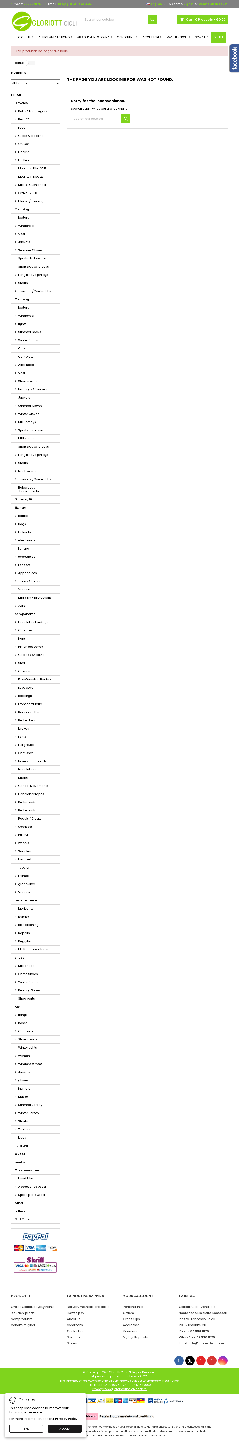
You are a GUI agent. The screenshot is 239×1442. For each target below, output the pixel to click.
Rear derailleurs (30, 712)
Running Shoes (29, 990)
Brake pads (27, 802)
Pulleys (23, 835)
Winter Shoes (28, 982)
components (25, 614)
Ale (17, 1006)
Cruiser (23, 144)
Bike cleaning (28, 925)
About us (73, 1319)
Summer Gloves (30, 250)
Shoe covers (27, 381)
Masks (23, 1096)
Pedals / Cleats (29, 818)
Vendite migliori (23, 1325)
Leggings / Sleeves (32, 389)
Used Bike (25, 1178)
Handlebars (27, 769)
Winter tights (27, 1047)
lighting (23, 548)
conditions (75, 1325)
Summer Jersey (30, 1105)
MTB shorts (26, 438)
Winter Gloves (28, 414)
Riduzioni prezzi (23, 1313)
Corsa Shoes (28, 974)
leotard (23, 217)
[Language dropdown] (156, 4)
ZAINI (22, 606)
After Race (26, 365)
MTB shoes (26, 966)
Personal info (133, 1307)
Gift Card (22, 1219)
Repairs (24, 933)
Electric (23, 152)
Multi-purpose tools (33, 949)
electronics (26, 540)
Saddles (24, 851)
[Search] (119, 19)
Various (24, 589)
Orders (128, 1313)
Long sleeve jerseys (33, 275)
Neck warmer (28, 471)
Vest (21, 234)
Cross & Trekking (31, 135)
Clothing (22, 209)
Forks (22, 736)
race (21, 127)
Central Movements (33, 786)
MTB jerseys (27, 422)
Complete (26, 356)
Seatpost (25, 826)
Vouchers (130, 1331)
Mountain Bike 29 (31, 176)
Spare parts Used (31, 1195)
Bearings (25, 696)
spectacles (26, 556)
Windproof (26, 225)
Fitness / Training (30, 201)
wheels (23, 843)
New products (21, 1319)
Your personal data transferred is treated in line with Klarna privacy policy (119, 1435)
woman (24, 1056)
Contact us (75, 1331)
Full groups (26, 745)
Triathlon (24, 1129)
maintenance (26, 900)
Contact (188, 1295)
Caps (22, 348)
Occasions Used (27, 1170)
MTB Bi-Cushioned (32, 185)
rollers (20, 1211)
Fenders (24, 565)
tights (22, 324)
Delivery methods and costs (88, 1307)
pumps (23, 916)
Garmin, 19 (23, 499)
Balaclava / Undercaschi (28, 489)
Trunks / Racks (29, 581)
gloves (23, 1080)
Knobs (23, 777)
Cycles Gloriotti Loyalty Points (32, 1307)
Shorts (23, 283)
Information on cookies (130, 1389)
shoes (19, 957)
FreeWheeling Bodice (34, 679)
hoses (23, 1023)
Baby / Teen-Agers (32, 111)
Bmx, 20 (24, 119)
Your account (138, 1295)
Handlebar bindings (33, 622)
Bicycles (21, 103)
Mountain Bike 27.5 (32, 168)
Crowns (24, 671)
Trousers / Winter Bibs (34, 291)
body (22, 1137)
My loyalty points (135, 1337)
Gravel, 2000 (27, 193)
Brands (18, 73)
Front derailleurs (30, 704)
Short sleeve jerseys (33, 266)
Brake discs (27, 720)
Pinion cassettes (30, 646)
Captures (25, 630)
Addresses (131, 1325)
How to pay (75, 1313)
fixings (20, 507)
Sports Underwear (32, 258)
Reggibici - (26, 941)
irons (22, 638)
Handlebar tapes (31, 794)
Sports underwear (32, 430)
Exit (26, 1428)
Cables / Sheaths (31, 655)
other (19, 1203)
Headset (24, 859)
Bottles (23, 516)
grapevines (27, 884)
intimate (24, 1088)
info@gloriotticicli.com (74, 4)
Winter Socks (28, 340)
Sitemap (73, 1337)
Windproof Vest (30, 1064)
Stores (72, 1343)
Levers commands (32, 761)
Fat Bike (24, 160)
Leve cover (26, 687)
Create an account (213, 4)
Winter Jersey (28, 1113)
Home (16, 95)
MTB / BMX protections (35, 597)
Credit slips (131, 1319)
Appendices (27, 573)
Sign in (188, 4)
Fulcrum (21, 1146)
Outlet (20, 1154)
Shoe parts (26, 998)
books (20, 1162)
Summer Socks (29, 332)
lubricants (25, 908)
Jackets (24, 242)
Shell (21, 663)
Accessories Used (32, 1186)
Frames (24, 876)
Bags (22, 524)
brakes (23, 728)
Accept (64, 1428)
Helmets (24, 532)
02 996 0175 (32, 4)
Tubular (24, 867)
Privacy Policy (66, 1419)
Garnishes (26, 753)
